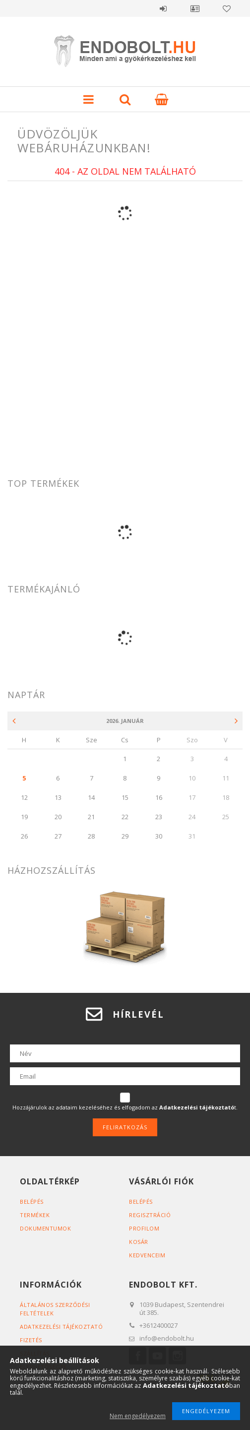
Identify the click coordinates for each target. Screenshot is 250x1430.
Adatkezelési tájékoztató (61, 1326)
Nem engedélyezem (138, 1416)
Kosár (138, 1241)
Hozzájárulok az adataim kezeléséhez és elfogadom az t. (125, 1107)
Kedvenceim (147, 1255)
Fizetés (31, 1340)
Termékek (35, 1215)
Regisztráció (150, 1215)
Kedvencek (226, 8)
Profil (195, 8)
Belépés (163, 8)
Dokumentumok (45, 1228)
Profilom (144, 1228)
